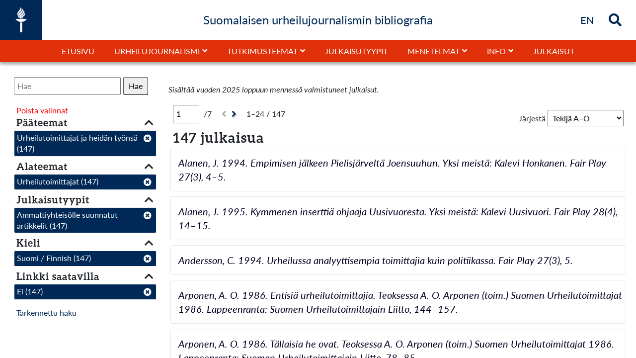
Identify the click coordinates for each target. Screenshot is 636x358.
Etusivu (78, 51)
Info (496, 51)
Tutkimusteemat (262, 51)
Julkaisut (553, 51)
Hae (136, 85)
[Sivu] (186, 114)
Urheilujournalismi (157, 51)
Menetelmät (433, 51)
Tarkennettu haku (46, 312)
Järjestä (532, 118)
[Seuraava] (235, 114)
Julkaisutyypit (356, 51)
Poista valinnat (42, 110)
